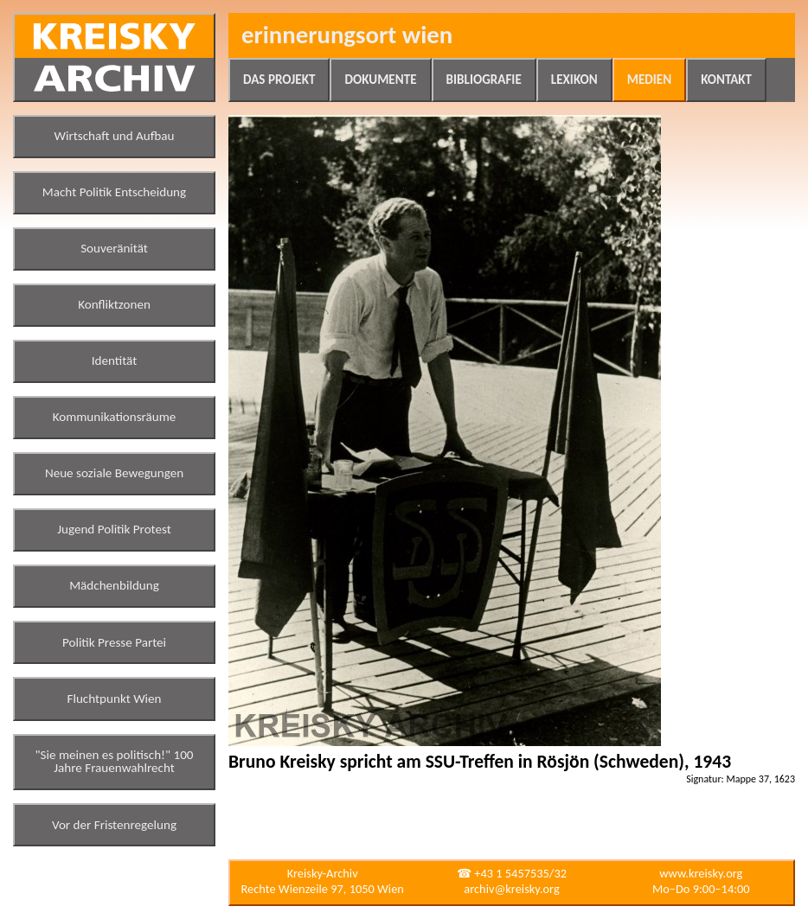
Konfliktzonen (114, 304)
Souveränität (114, 248)
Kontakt (726, 79)
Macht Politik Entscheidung (114, 192)
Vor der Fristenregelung (114, 825)
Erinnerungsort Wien (346, 35)
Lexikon (574, 79)
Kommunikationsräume (114, 416)
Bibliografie (484, 79)
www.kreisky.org (700, 873)
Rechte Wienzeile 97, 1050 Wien (322, 889)
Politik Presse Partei (114, 642)
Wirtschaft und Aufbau (115, 136)
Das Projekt (279, 79)
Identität (115, 360)
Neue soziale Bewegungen (114, 473)
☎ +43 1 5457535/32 (512, 873)
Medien (649, 79)
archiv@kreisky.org (511, 889)
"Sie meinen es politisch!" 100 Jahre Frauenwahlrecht (114, 761)
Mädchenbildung (114, 585)
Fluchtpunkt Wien (114, 698)
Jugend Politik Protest (114, 529)
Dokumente (380, 79)
